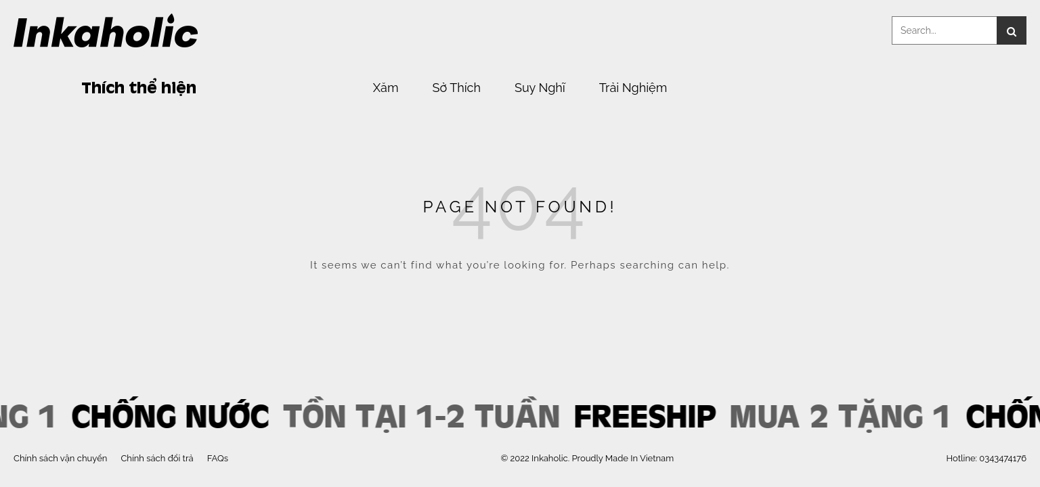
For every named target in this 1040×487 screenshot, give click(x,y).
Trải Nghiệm (633, 88)
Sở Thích (456, 88)
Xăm (386, 88)
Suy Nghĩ (540, 88)
